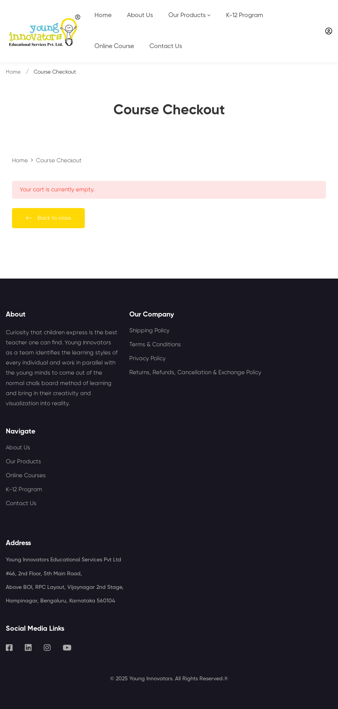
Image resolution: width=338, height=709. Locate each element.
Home (13, 72)
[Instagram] (47, 648)
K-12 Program (24, 489)
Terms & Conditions (155, 345)
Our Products (23, 462)
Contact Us (21, 503)
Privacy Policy (147, 358)
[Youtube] (67, 648)
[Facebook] (9, 648)
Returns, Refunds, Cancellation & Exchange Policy (195, 372)
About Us (18, 448)
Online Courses (26, 475)
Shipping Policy (149, 331)
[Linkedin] (28, 648)
